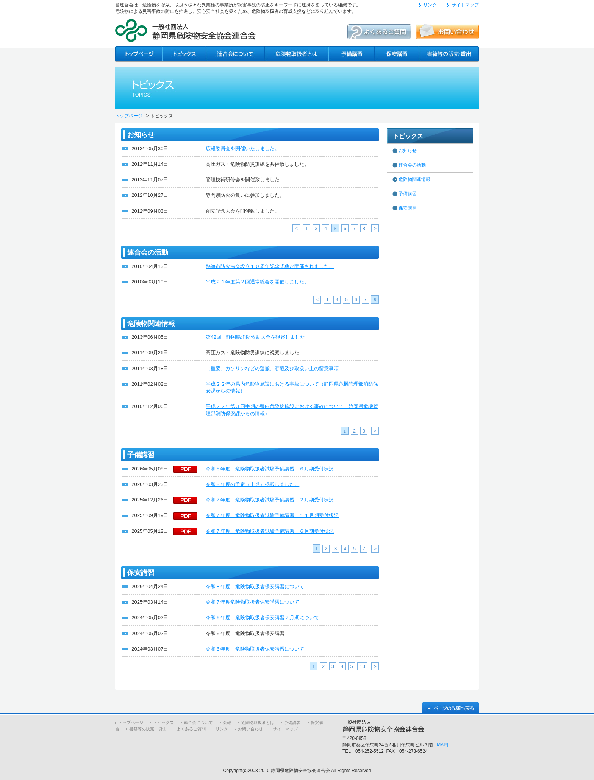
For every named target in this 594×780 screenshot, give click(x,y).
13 (362, 666)
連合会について (198, 722)
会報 (227, 722)
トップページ (128, 115)
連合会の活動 (412, 165)
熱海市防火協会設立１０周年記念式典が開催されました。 (270, 266)
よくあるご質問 (191, 729)
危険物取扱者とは (257, 722)
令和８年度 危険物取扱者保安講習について (255, 586)
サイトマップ (465, 5)
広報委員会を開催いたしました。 (243, 148)
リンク (430, 5)
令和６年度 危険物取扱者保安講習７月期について (262, 617)
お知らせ (408, 150)
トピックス (163, 722)
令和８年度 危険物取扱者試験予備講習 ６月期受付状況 (270, 469)
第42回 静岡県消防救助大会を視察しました (255, 337)
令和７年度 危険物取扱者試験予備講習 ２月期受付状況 (270, 500)
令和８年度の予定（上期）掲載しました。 (252, 484)
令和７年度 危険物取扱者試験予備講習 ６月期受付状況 (270, 531)
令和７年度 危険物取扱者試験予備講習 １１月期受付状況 (272, 515)
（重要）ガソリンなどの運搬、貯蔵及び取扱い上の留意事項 (272, 368)
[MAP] (442, 744)
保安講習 (408, 208)
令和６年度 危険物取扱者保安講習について (255, 649)
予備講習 (408, 193)
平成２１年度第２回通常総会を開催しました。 (257, 282)
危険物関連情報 (414, 179)
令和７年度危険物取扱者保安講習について (252, 602)
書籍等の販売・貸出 (148, 729)
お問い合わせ (250, 729)
